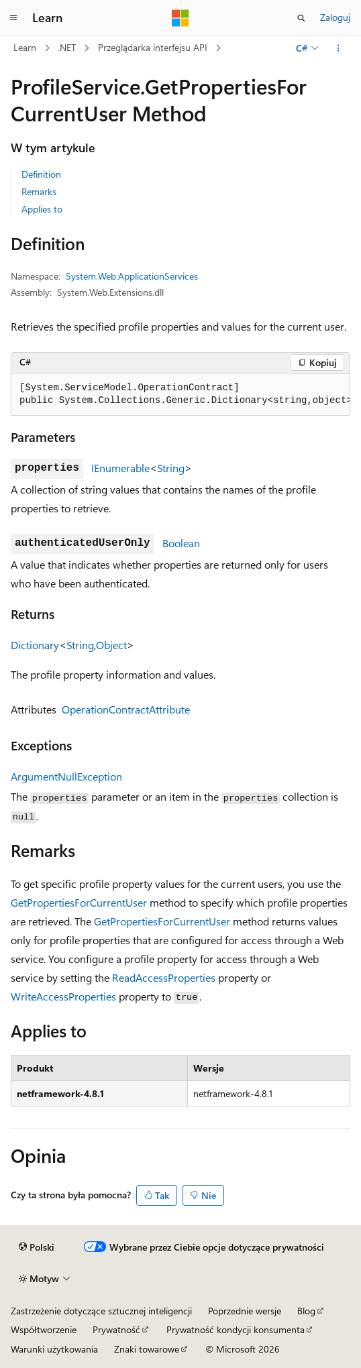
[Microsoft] (180, 18)
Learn (24, 47)
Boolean (181, 543)
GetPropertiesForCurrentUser (79, 902)
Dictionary (35, 645)
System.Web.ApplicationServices (132, 276)
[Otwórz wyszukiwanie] (301, 18)
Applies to (41, 209)
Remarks (38, 191)
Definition (41, 174)
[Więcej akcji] (338, 48)
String (171, 468)
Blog (306, 1310)
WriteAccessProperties (63, 996)
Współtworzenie (43, 1329)
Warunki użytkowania (54, 1349)
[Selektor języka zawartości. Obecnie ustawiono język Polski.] (36, 1247)
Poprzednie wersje (244, 1310)
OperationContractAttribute (126, 709)
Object (111, 645)
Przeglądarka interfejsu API (152, 47)
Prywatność (116, 1329)
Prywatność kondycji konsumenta (235, 1329)
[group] (180, 395)
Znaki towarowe (146, 1349)
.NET (67, 47)
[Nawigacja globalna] (13, 18)
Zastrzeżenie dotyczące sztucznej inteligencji (101, 1310)
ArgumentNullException (66, 776)
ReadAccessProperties (163, 977)
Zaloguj (335, 17)
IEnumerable (120, 468)
